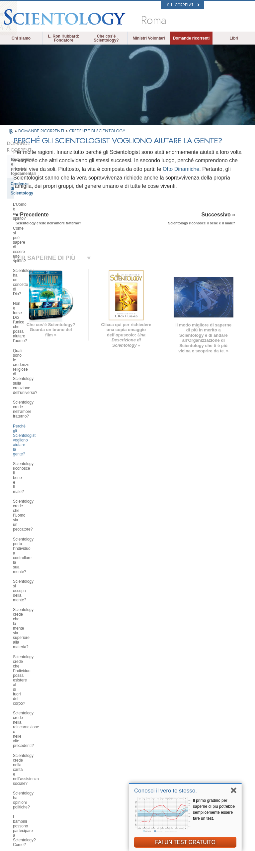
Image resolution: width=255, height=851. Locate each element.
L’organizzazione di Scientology (41, 608)
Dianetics (192, 730)
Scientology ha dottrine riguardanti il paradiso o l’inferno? (43, 446)
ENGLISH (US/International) (30, 730)
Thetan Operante (26, 553)
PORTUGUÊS (73, 778)
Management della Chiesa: (36, 619)
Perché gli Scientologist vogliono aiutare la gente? (41, 263)
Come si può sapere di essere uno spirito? (43, 191)
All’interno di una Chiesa (34, 573)
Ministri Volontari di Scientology (210, 762)
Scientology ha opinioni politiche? (42, 391)
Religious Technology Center (38, 629)
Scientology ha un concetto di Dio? (43, 203)
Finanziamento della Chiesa (37, 654)
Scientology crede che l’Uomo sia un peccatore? (42, 292)
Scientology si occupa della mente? (44, 318)
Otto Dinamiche (104, 194)
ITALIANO (70, 772)
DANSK (22, 751)
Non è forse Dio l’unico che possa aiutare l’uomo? (42, 215)
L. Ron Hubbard (134, 723)
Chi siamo (21, 38)
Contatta (128, 780)
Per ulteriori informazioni (141, 773)
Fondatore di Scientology (35, 479)
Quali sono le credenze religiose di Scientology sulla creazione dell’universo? (43, 232)
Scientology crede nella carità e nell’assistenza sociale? (40, 379)
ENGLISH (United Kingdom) (30, 742)
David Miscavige (198, 749)
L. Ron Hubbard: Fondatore (63, 38)
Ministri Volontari (148, 38)
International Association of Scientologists (207, 770)
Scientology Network (201, 736)
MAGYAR (70, 728)
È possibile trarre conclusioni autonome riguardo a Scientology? (43, 431)
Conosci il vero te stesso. (165, 791)
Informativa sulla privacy (118, 848)
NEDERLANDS (28, 791)
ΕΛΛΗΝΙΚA (71, 765)
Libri (234, 38)
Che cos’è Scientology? (106, 38)
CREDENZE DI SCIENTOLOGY (97, 131)
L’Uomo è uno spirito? (32, 179)
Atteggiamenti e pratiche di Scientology (36, 586)
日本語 (21, 772)
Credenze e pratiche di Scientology (140, 732)
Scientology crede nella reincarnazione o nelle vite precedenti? (36, 362)
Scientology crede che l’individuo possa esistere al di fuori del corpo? (44, 345)
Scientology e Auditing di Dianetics (35, 531)
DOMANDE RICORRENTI (41, 131)
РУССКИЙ (24, 778)
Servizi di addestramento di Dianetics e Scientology (37, 516)
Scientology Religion (201, 743)
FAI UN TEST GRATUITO (185, 842)
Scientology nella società (34, 664)
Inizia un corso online (202, 756)
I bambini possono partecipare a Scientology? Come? (41, 403)
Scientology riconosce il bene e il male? (42, 278)
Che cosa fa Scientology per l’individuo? (37, 491)
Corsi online (131, 767)
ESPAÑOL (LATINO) (78, 748)
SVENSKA (70, 741)
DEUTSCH (25, 797)
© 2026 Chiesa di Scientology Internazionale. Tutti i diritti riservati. (66, 844)
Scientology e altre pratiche (37, 598)
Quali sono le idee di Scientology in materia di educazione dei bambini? (44, 417)
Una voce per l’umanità (140, 741)
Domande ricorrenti (191, 38)
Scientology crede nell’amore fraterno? (38, 249)
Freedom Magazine (201, 780)
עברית (22, 764)
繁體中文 (23, 784)
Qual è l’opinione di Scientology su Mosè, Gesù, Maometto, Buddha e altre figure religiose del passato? (43, 463)
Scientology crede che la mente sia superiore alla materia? (44, 330)
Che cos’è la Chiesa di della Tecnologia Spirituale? (37, 641)
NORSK (68, 735)
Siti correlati (183, 5)
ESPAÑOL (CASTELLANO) (75, 756)
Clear (16, 543)
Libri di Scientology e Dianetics (40, 504)
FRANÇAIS (25, 757)
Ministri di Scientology (32, 563)
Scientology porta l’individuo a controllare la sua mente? (39, 306)
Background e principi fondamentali (32, 155)
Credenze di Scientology (34, 168)
